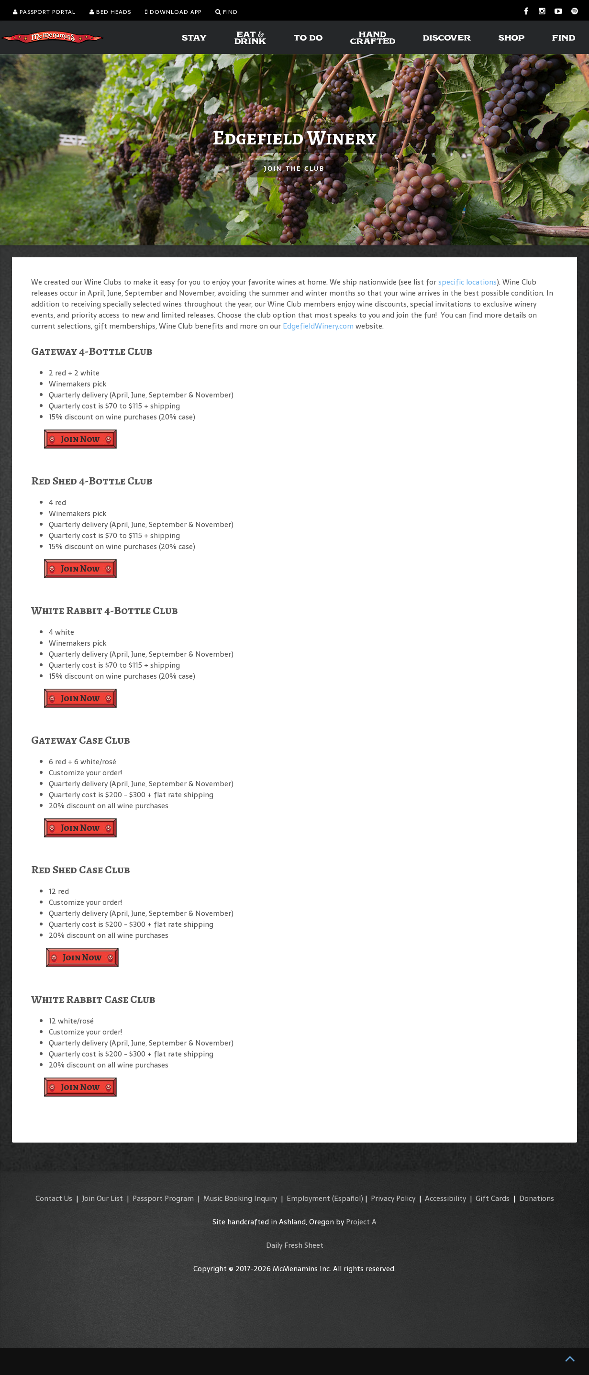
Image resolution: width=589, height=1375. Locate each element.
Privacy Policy (393, 1198)
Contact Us (53, 1198)
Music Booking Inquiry (240, 1198)
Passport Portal (44, 12)
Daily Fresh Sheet (294, 1245)
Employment (308, 1198)
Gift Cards (493, 1198)
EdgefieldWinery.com (318, 326)
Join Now (80, 438)
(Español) (347, 1198)
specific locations (467, 282)
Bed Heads (110, 12)
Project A (361, 1222)
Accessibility (445, 1198)
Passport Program (163, 1198)
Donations (536, 1198)
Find (226, 12)
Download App (173, 12)
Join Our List (102, 1198)
